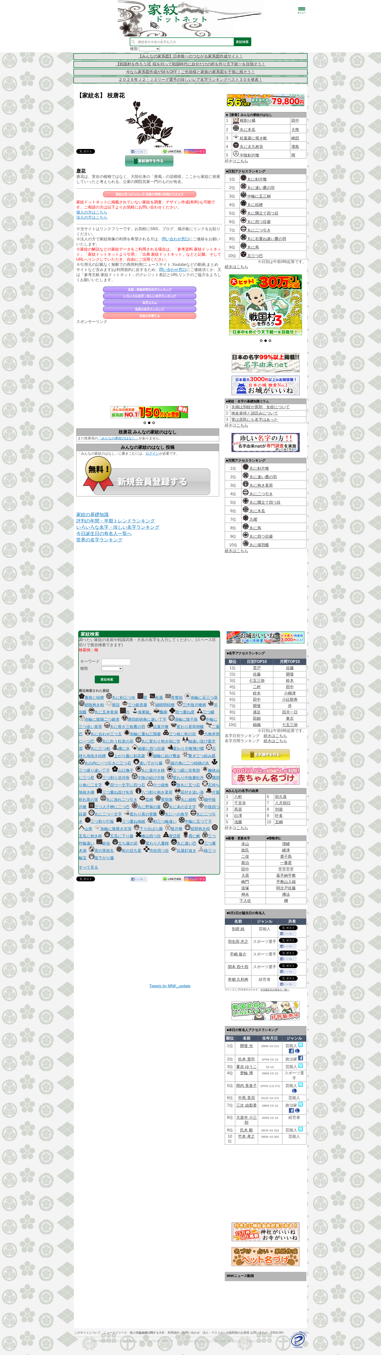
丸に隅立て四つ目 (259, 213)
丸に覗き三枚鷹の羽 (124, 727)
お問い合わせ (191, 1332)
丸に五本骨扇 (103, 712)
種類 (84, 668)
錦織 (257, 725)
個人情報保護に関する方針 (147, 1332)
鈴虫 (103, 843)
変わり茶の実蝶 (140, 814)
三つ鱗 (205, 712)
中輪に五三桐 (256, 196)
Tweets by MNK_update (169, 986)
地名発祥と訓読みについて (254, 413)
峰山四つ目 (148, 836)
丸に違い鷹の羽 (258, 188)
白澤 (238, 816)
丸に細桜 (185, 800)
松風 (156, 697)
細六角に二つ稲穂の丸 (187, 763)
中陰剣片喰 (246, 155)
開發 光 (246, 1046)
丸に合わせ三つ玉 (103, 734)
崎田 (295, 138)
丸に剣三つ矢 (120, 697)
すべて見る (88, 867)
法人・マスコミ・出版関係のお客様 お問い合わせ (235, 1332)
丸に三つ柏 (97, 749)
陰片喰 (173, 829)
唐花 (81, 171)
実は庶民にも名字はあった (254, 419)
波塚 (245, 888)
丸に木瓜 (244, 130)
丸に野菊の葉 (146, 807)
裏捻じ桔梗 (91, 697)
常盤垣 (174, 697)
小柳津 (290, 693)
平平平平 (286, 869)
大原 (245, 875)
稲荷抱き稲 (197, 829)
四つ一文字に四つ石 (124, 785)
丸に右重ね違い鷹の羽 (263, 239)
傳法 (286, 894)
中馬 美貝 (246, 1098)
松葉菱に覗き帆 (250, 138)
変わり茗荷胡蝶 (187, 727)
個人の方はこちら (91, 212)
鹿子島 (286, 856)
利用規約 (173, 1332)
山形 (85, 829)
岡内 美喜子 (246, 1086)
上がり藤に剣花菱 (126, 756)
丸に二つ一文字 (105, 814)
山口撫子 (122, 770)
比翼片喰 (158, 727)
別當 (279, 809)
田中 (295, 120)
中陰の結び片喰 (148, 778)
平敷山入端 (286, 882)
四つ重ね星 (182, 712)
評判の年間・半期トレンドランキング (115, 520)
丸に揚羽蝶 (256, 545)
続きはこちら (236, 267)
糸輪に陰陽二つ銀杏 (99, 719)
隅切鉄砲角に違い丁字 (144, 719)
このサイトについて (87, 1332)
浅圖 (238, 822)
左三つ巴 (252, 256)
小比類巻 (290, 699)
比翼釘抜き (183, 851)
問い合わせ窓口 (175, 239)
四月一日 (290, 712)
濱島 (295, 147)
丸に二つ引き (256, 230)
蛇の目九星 (128, 851)
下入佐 (245, 901)
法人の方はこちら (91, 217)
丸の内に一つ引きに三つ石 (105, 763)
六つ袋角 (158, 785)
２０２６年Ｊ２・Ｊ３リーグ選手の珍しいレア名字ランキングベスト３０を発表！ (190, 80)
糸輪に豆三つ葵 (201, 697)
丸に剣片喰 (254, 179)
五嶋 (279, 822)
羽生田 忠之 (238, 941)
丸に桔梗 (252, 205)
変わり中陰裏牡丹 (185, 778)
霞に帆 (191, 836)
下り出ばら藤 (148, 829)
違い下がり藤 (148, 763)
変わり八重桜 (154, 843)
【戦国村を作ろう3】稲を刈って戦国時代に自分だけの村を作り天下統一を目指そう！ (191, 64)
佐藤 (290, 668)
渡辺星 (172, 836)
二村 (257, 687)
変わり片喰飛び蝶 (185, 749)
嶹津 (286, 850)
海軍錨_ (142, 712)
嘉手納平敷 (286, 875)
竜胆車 (164, 800)
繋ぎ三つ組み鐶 (199, 756)
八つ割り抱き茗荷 (154, 792)
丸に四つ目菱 (256, 222)
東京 (290, 718)
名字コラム (149, 302)
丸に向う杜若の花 (114, 741)
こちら (242, 161)
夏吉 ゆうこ (246, 1067)
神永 (245, 894)
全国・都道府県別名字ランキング (150, 289)
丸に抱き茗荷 (258, 485)
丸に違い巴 (183, 843)
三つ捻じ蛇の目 (179, 734)
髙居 (238, 809)
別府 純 (238, 929)
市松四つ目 (156, 851)
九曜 (250, 519)
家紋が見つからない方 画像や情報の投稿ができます (149, 194)
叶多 (279, 816)
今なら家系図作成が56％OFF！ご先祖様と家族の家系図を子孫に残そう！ (190, 72)
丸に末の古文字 (179, 807)
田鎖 (257, 718)
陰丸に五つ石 (185, 785)
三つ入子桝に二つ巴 (109, 807)
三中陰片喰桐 (191, 705)
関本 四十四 (238, 967)
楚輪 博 (246, 1073)
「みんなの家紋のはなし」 (118, 438)
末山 (245, 844)
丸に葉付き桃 (150, 770)
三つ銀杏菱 (134, 705)
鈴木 (290, 680)
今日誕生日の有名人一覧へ (104, 533)
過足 (257, 712)
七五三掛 (257, 680)
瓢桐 (160, 712)
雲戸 (257, 668)
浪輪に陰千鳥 (183, 719)
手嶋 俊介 (238, 954)
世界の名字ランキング (149, 309)
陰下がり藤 (101, 858)
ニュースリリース (115, 1332)
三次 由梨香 (246, 1105)
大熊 (295, 130)
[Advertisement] (149, 362)
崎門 (245, 882)
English (277, 1332)
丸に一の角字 (173, 814)
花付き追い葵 (189, 792)
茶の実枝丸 (101, 851)
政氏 (245, 850)
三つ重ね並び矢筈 (114, 792)
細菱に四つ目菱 (148, 749)
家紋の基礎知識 (92, 514)
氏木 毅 (246, 1130)
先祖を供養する (149, 315)
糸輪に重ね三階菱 (142, 734)
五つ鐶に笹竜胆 (183, 770)
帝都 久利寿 (238, 979)
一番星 (286, 863)
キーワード (90, 661)
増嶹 (286, 844)
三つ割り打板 (99, 821)
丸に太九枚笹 (248, 147)
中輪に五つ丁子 (195, 821)
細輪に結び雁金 (163, 756)
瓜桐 (146, 800)
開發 (290, 674)
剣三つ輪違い (162, 821)
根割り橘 (247, 120)
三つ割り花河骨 (113, 778)
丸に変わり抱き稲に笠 (158, 741)
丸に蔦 (250, 247)
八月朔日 (283, 803)
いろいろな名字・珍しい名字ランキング (149, 296)
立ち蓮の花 (125, 843)
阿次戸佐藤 (286, 888)
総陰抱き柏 (91, 705)
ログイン (152, 453)
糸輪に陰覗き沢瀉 (113, 829)
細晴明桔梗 (162, 705)
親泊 (245, 863)
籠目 (113, 705)
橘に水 (121, 749)
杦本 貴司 (246, 1059)
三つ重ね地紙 (130, 821)
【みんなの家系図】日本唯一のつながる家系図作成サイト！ (190, 56)
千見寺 (240, 803)
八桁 (238, 797)
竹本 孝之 (246, 1136)
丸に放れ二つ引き (118, 800)
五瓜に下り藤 (118, 836)
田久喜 (281, 797)
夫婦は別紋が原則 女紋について (260, 407)
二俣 (245, 856)
